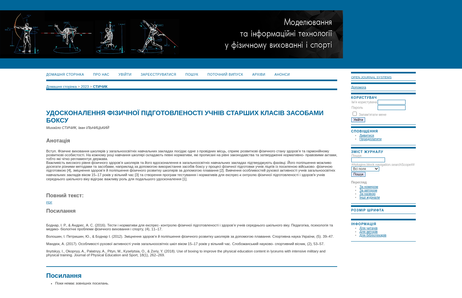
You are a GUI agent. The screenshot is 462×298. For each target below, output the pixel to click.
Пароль (357, 107)
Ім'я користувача (364, 102)
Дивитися (366, 135)
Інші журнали (369, 197)
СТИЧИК (100, 87)
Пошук (368, 158)
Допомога (358, 87)
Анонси (282, 74)
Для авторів (368, 232)
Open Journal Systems (371, 77)
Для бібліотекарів (372, 235)
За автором (368, 190)
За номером (368, 187)
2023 (85, 87)
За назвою (367, 194)
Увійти (125, 74)
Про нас (101, 74)
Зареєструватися (158, 74)
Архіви (258, 74)
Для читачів (368, 228)
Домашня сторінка (65, 74)
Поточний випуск (225, 74)
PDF (49, 202)
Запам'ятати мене (372, 114)
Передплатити (370, 139)
